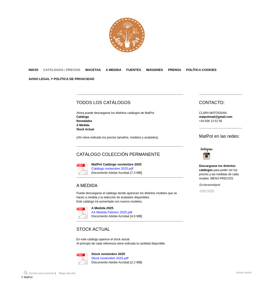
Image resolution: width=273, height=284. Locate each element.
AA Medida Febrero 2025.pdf (111, 212)
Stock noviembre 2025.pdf (110, 258)
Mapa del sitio (67, 273)
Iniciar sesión (244, 272)
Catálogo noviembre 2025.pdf (112, 168)
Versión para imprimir (39, 273)
